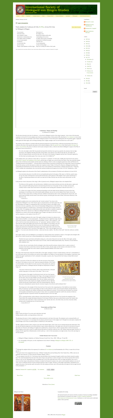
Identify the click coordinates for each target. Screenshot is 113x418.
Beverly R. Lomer (90, 21)
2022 (87, 46)
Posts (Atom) (51, 384)
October (89, 61)
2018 (87, 55)
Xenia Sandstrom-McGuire (90, 32)
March (88, 68)
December (89, 59)
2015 (87, 80)
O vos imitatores (70, 137)
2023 (87, 43)
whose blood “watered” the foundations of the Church (28, 160)
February (89, 71)
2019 (87, 53)
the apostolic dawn (57, 145)
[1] (73, 140)
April (88, 66)
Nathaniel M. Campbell (91, 28)
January (89, 75)
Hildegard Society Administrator (90, 25)
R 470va (41, 27)
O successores (22, 23)
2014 (87, 83)
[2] (54, 155)
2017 (87, 57)
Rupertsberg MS (67, 278)
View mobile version (48, 378)
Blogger (63, 414)
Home (48, 375)
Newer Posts (20, 375)
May (88, 64)
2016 (87, 78)
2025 (87, 39)
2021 (87, 48)
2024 (87, 41)
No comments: (41, 369)
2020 (87, 50)
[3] (40, 213)
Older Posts (77, 375)
